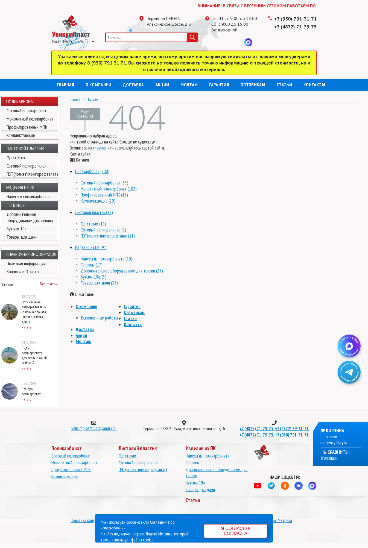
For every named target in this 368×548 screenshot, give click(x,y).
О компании (98, 85)
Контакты (314, 85)
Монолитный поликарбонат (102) (109, 189)
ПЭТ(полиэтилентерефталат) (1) (108, 236)
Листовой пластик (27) (94, 212)
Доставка (133, 85)
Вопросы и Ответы (23, 271)
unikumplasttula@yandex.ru (93, 428)
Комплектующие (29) (98, 201)
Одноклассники (226, 42)
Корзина (335, 430)
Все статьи (49, 283)
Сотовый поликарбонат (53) (104, 183)
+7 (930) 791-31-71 (295, 19)
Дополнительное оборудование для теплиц (30, 217)
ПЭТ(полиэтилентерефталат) (32, 174)
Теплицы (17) (92, 265)
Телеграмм (215, 42)
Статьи (284, 85)
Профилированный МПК (27, 127)
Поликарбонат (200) (92, 171)
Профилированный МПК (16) (104, 195)
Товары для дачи (22, 237)
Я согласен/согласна (235, 531)
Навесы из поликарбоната (29, 196)
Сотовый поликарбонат (27, 110)
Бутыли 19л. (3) (93, 277)
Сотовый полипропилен (26, 166)
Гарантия (219, 85)
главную (100, 148)
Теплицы (193, 463)
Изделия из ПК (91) (91, 247)
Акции (162, 85)
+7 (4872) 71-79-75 (295, 27)
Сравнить (334, 452)
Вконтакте (237, 42)
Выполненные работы (99, 318)
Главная (65, 85)
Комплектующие (21, 135)
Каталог (93, 99)
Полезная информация (26, 263)
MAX (248, 42)
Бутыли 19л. (17, 228)
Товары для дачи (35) (99, 283)
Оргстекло (16, 157)
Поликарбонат (21, 101)
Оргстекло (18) (93, 224)
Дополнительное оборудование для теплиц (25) (122, 271)
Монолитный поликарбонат (30, 119)
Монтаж (189, 85)
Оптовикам (253, 85)
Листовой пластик (25, 148)
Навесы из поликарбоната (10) (106, 259)
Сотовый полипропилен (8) (103, 230)
